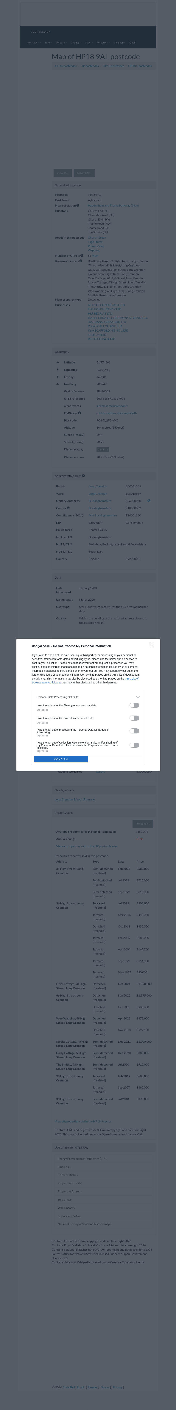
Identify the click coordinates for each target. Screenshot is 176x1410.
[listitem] (88, 697)
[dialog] (88, 705)
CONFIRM (61, 759)
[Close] (152, 646)
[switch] (134, 705)
